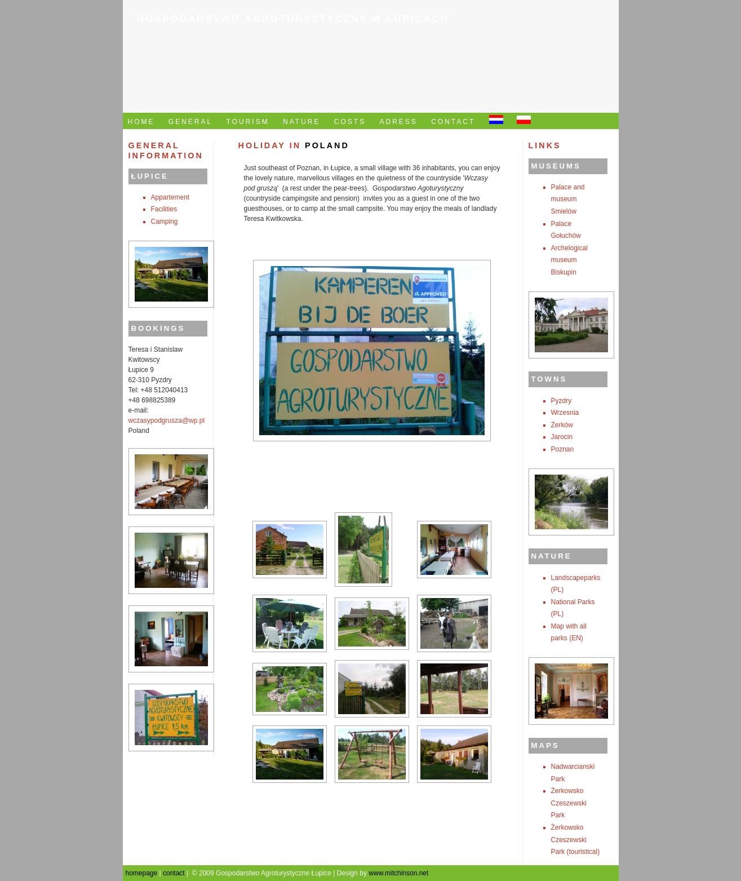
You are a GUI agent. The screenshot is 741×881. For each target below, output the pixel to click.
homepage (142, 873)
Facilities (164, 209)
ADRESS (399, 122)
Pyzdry (561, 401)
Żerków (562, 425)
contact (174, 873)
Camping (164, 221)
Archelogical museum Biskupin (569, 260)
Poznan (562, 449)
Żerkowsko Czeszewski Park (569, 803)
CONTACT (453, 122)
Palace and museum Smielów (568, 199)
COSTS (350, 122)
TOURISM (248, 122)
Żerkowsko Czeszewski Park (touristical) (575, 840)
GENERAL (190, 122)
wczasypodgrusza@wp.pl (166, 420)
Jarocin (562, 437)
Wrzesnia (565, 413)
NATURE (301, 122)
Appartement (170, 197)
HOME (141, 122)
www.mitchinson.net (398, 873)
